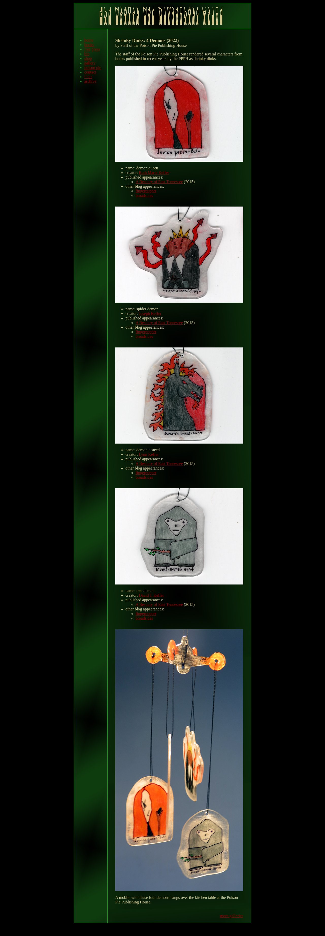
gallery (89, 63)
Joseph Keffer (150, 313)
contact (90, 72)
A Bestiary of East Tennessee (159, 182)
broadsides (144, 195)
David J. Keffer (151, 595)
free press (92, 49)
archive (90, 81)
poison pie (92, 67)
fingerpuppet (146, 191)
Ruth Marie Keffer (154, 172)
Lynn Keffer (149, 454)
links (88, 77)
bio (86, 54)
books (89, 44)
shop (88, 58)
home (88, 40)
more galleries (231, 916)
